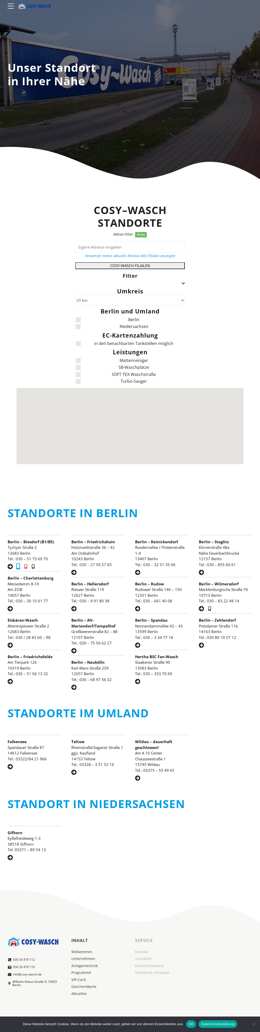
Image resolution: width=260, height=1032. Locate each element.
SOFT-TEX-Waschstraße (116, 374)
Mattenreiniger (112, 360)
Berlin (107, 319)
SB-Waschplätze (112, 367)
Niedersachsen (112, 326)
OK (191, 1024)
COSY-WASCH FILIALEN (130, 265)
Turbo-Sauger (111, 381)
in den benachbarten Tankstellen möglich (124, 343)
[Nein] (253, 1024)
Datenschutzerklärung (217, 1024)
